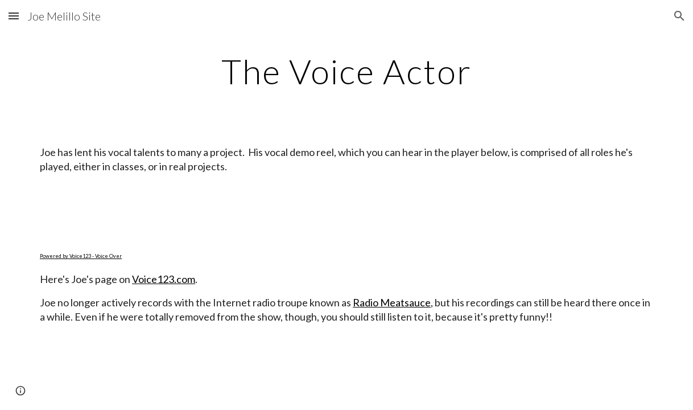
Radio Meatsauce (392, 302)
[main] (346, 71)
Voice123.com (163, 279)
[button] (13, 15)
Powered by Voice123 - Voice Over (81, 256)
